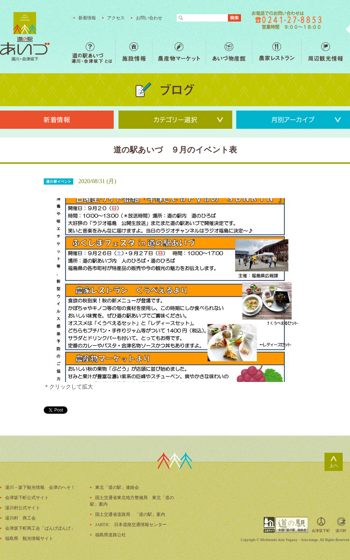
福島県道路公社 (110, 534)
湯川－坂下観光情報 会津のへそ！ (40, 487)
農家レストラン (276, 51)
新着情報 (87, 17)
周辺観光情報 (325, 51)
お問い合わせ (149, 17)
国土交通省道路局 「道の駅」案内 (130, 514)
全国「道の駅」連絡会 (286, 525)
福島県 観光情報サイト (29, 538)
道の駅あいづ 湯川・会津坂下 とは (93, 51)
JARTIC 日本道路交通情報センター (131, 524)
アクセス (116, 17)
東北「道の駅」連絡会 (117, 487)
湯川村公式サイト (22, 507)
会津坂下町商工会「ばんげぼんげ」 (40, 528)
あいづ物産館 (229, 51)
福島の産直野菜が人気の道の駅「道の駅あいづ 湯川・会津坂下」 (25, 36)
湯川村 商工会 (20, 518)
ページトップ (333, 462)
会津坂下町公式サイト (27, 497)
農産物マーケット (179, 51)
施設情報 (133, 51)
